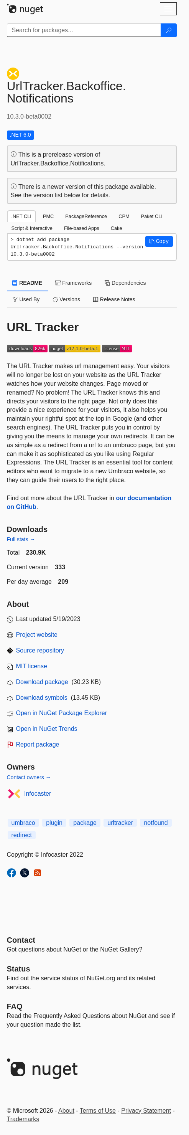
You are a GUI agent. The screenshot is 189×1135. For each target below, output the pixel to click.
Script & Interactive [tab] (32, 228)
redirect (22, 835)
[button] (159, 241)
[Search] (169, 30)
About (66, 1110)
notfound (156, 822)
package (85, 822)
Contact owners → (29, 777)
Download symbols (41, 697)
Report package (37, 744)
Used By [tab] (26, 299)
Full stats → (21, 539)
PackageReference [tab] (86, 216)
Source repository (40, 650)
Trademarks (23, 1119)
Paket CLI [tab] (152, 216)
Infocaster (37, 793)
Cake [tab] (116, 228)
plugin (54, 822)
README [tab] (28, 283)
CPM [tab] (123, 216)
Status (18, 969)
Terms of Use (98, 1110)
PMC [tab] (48, 216)
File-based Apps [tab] (81, 228)
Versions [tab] (66, 299)
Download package (42, 682)
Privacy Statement (146, 1110)
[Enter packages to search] (84, 30)
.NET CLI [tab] (21, 216)
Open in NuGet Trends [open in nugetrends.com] (46, 728)
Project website (37, 634)
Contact (21, 940)
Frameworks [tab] (73, 283)
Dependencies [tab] (125, 283)
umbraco (23, 822)
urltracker (120, 822)
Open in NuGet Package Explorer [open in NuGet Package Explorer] (61, 713)
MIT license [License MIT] (32, 666)
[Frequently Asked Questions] (15, 1006)
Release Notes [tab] (114, 299)
